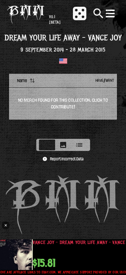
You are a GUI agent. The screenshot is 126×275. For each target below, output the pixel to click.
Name (26, 80)
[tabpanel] (63, 104)
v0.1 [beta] (54, 19)
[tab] (47, 145)
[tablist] (63, 145)
